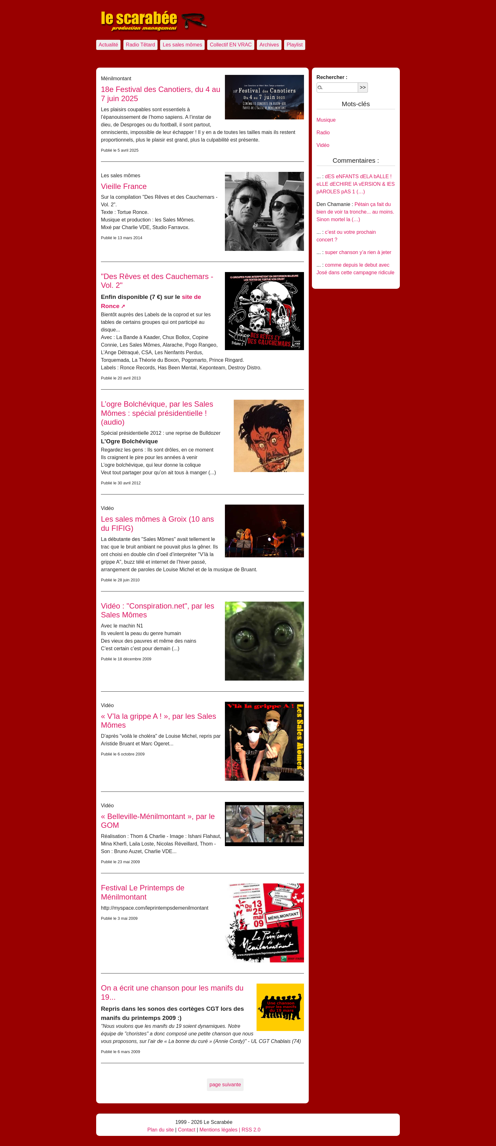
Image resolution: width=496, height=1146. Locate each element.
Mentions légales (219, 1129)
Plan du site (160, 1129)
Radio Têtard (140, 44)
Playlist (295, 44)
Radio (323, 132)
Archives (269, 44)
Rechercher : (332, 77)
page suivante (225, 1084)
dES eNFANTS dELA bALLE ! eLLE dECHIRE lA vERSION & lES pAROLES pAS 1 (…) (356, 184)
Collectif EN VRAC (230, 44)
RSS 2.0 (251, 1129)
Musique (326, 120)
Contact (186, 1129)
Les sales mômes (182, 44)
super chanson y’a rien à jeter (358, 252)
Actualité (108, 44)
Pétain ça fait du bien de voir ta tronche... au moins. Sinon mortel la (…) (355, 212)
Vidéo (323, 145)
